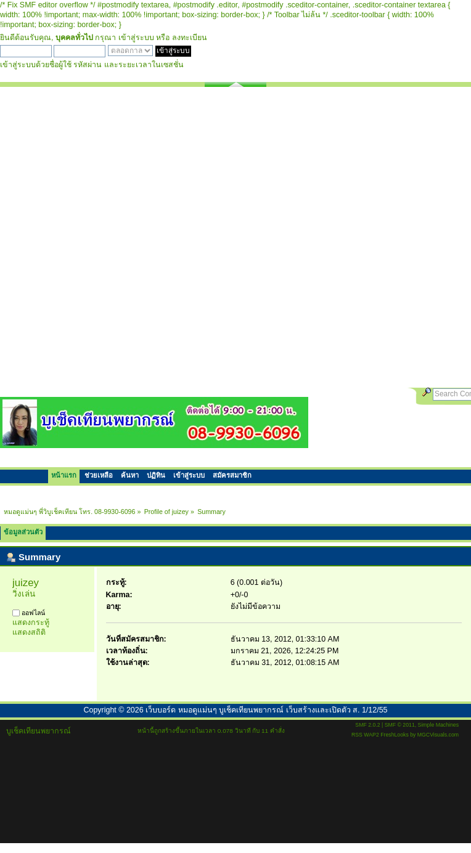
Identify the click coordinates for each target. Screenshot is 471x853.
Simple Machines (438, 725)
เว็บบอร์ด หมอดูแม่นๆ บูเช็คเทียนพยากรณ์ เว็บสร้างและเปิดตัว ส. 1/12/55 (266, 710)
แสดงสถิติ (29, 632)
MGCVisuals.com (438, 735)
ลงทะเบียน (189, 37)
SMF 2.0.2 (367, 725)
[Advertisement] (144, 237)
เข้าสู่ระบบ (136, 37)
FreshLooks (394, 735)
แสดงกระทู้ (30, 622)
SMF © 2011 (400, 725)
